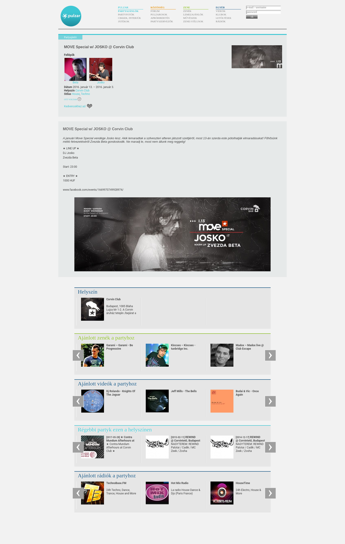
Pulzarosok (159, 14)
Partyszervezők (162, 21)
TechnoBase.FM (116, 483)
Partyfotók (126, 14)
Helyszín (87, 292)
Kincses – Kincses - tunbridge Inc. (183, 347)
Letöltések (223, 18)
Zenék (187, 11)
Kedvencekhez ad (74, 106)
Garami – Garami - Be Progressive (119, 347)
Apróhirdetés (160, 18)
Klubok (221, 14)
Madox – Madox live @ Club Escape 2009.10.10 (250, 349)
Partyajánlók (128, 11)
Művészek (190, 18)
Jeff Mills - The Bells (184, 391)
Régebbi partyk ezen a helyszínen (115, 430)
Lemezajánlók (193, 14)
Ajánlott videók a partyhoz (107, 384)
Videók (220, 11)
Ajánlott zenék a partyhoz (106, 338)
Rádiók (221, 21)
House (76, 94)
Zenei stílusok (193, 21)
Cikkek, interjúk (129, 18)
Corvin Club (82, 90)
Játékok (123, 21)
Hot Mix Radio (179, 483)
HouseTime (243, 483)
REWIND (185, 439)
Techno (85, 94)
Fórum (155, 11)
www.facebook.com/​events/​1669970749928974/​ (93, 189)
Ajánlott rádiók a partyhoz (107, 476)
